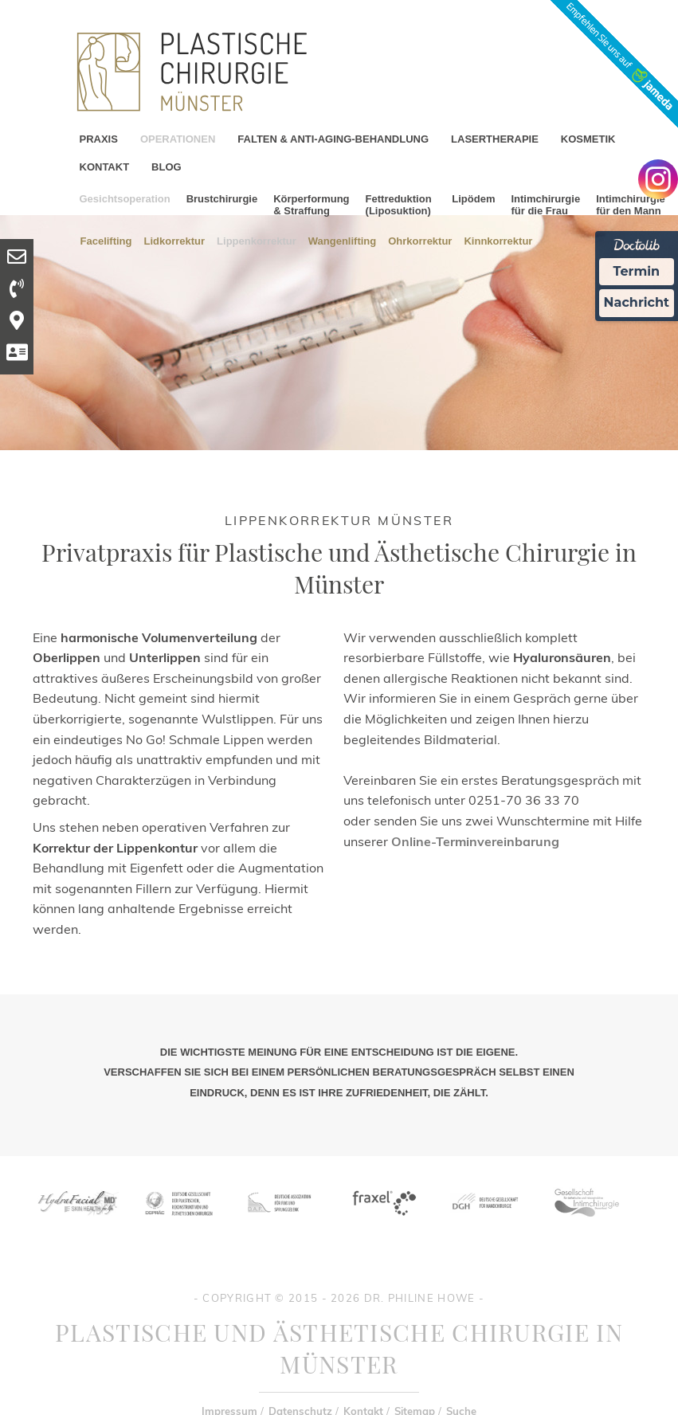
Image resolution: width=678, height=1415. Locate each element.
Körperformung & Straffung (311, 205)
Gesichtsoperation (125, 199)
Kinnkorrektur (498, 240)
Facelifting (106, 240)
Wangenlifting (342, 240)
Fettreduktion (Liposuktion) (399, 205)
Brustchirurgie (222, 199)
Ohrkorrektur (420, 240)
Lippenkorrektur (256, 240)
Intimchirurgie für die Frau (545, 205)
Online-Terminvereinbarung (475, 841)
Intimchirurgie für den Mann (630, 205)
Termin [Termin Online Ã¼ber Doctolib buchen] (636, 271)
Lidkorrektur (175, 240)
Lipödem (473, 199)
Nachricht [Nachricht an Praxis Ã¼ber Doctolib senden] (636, 302)
